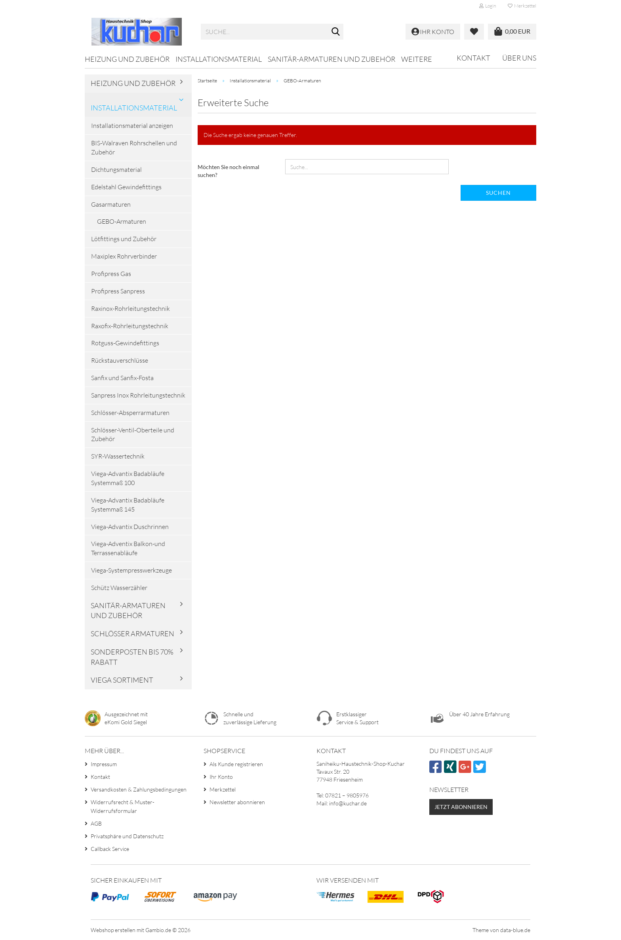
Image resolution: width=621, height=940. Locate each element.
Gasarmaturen (111, 204)
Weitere (416, 59)
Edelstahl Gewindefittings (126, 187)
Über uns (519, 57)
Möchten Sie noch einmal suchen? (228, 171)
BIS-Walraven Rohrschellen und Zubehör (134, 147)
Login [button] (487, 6)
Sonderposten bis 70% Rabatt (132, 656)
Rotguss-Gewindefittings (125, 343)
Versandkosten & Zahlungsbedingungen (139, 789)
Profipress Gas (111, 274)
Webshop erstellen (113, 930)
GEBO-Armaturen (121, 221)
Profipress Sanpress (118, 291)
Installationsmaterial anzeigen (132, 125)
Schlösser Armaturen (132, 633)
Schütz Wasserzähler (119, 588)
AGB (96, 823)
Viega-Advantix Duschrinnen (130, 527)
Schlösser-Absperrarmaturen (130, 413)
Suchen (498, 192)
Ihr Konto (221, 776)
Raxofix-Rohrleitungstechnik (129, 326)
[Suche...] (335, 32)
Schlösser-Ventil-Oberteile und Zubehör (132, 434)
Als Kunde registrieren (236, 764)
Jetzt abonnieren (461, 806)
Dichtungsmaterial (116, 169)
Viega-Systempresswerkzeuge (131, 570)
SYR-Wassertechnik (118, 456)
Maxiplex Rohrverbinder (124, 256)
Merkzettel (522, 6)
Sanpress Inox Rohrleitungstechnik (138, 395)
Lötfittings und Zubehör (123, 239)
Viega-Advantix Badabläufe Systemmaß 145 (127, 504)
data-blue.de (515, 930)
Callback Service (110, 848)
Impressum (104, 764)
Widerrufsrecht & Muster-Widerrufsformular (122, 806)
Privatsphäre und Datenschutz (127, 836)
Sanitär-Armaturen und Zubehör (331, 59)
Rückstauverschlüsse (119, 360)
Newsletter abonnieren (237, 802)
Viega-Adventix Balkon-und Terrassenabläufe (128, 548)
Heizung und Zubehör (127, 59)
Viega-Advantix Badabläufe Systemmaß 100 (127, 478)
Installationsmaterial (218, 59)
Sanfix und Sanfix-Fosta (122, 378)
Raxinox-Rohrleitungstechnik (130, 308)
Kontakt (473, 57)
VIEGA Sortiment (122, 680)
